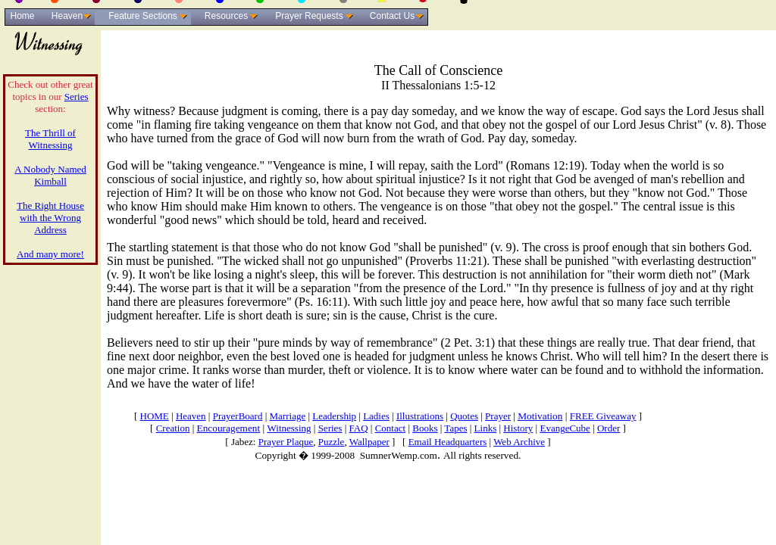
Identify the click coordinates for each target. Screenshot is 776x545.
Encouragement (229, 428)
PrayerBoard (238, 416)
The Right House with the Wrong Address (50, 217)
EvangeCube (565, 428)
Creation (173, 428)
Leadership (334, 416)
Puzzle (331, 441)
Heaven (67, 16)
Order (608, 428)
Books (424, 428)
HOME (154, 416)
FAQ (358, 428)
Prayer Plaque (286, 441)
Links (485, 428)
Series (76, 96)
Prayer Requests (309, 16)
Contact (390, 428)
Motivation (540, 416)
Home (22, 16)
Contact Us (392, 16)
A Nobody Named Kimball (50, 175)
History (518, 428)
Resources (226, 16)
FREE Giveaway (603, 416)
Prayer (498, 416)
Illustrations (419, 416)
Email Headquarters (447, 441)
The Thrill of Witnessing (50, 139)
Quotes (464, 416)
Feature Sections (142, 16)
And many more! (50, 254)
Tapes (455, 428)
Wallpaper (369, 441)
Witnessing (289, 428)
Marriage (288, 416)
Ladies (376, 416)
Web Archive (519, 441)
